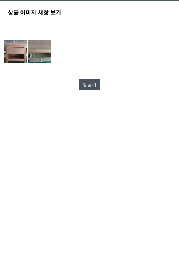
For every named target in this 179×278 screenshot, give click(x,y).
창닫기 (89, 84)
